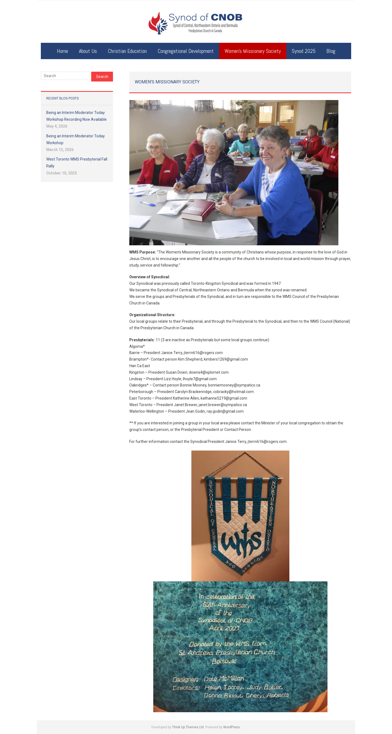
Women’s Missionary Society (253, 51)
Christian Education (127, 51)
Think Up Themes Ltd (188, 727)
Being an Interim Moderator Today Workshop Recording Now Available (76, 116)
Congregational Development (186, 51)
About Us (88, 51)
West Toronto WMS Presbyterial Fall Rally (76, 162)
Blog (330, 51)
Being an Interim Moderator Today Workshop (75, 139)
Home (62, 51)
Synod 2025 (304, 51)
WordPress (231, 727)
